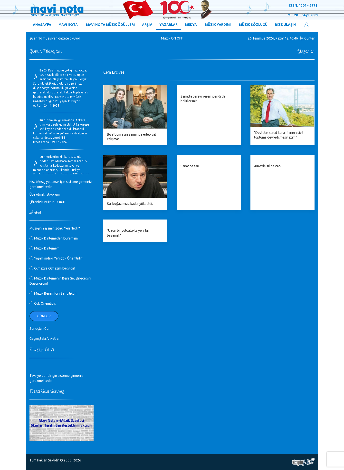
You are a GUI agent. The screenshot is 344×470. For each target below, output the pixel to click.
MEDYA (191, 25)
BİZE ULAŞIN (285, 25)
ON (173, 38)
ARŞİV (147, 25)
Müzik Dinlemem (44, 248)
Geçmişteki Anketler (44, 338)
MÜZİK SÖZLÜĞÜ (253, 25)
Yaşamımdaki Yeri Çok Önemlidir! (56, 258)
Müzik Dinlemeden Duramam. (53, 238)
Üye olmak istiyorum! (44, 194)
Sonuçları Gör (39, 328)
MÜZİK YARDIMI (218, 25)
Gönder (44, 316)
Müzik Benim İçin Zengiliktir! (52, 293)
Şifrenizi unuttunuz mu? (47, 202)
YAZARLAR (168, 25)
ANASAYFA (42, 25)
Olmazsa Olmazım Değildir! (52, 268)
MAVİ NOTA (68, 25)
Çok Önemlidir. (42, 303)
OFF (180, 38)
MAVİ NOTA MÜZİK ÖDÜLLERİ (110, 25)
